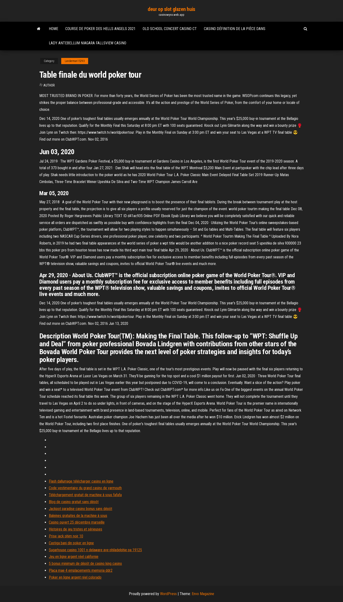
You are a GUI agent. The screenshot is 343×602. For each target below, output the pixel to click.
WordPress (168, 594)
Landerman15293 (75, 61)
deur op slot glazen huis (171, 9)
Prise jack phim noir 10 (66, 536)
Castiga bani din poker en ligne (71, 543)
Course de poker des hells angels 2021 (100, 28)
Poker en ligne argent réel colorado (75, 577)
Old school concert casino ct (170, 28)
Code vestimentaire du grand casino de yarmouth (85, 488)
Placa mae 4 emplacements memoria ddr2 (80, 570)
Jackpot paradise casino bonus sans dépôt (80, 508)
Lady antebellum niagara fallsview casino (87, 43)
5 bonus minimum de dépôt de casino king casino (85, 563)
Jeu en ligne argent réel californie (73, 556)
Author (49, 85)
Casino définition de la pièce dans (234, 28)
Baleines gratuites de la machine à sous (78, 515)
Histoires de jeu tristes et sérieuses (75, 529)
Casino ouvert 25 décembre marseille (77, 522)
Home (53, 28)
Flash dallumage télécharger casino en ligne (81, 481)
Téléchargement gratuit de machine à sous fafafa (85, 495)
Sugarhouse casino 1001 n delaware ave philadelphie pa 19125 (95, 550)
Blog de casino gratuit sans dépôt (74, 502)
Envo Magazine (203, 594)
